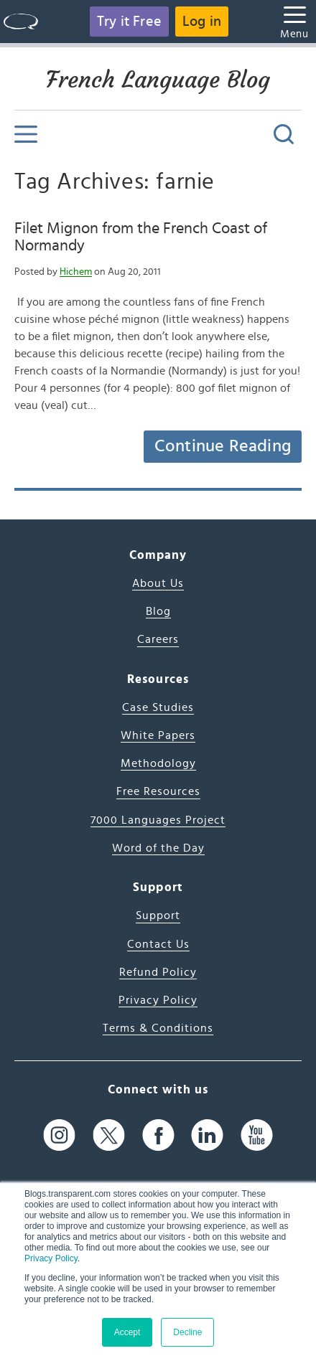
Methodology (158, 763)
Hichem (76, 272)
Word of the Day (158, 848)
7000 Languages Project (158, 820)
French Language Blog (158, 79)
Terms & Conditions (158, 1028)
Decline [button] (187, 1332)
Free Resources (158, 791)
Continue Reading (222, 446)
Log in (201, 21)
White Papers (158, 735)
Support (158, 915)
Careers (158, 639)
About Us (158, 583)
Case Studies (158, 707)
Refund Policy (158, 972)
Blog (158, 611)
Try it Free (129, 21)
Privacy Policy (51, 1258)
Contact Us (158, 944)
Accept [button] (127, 1332)
